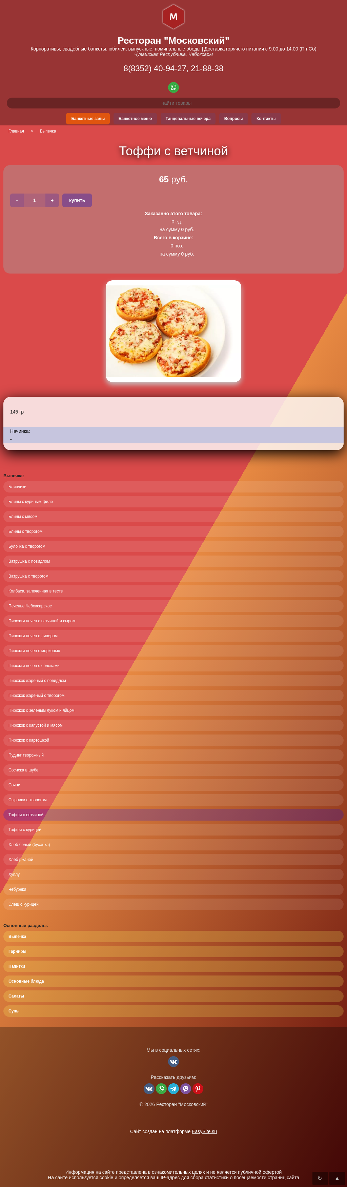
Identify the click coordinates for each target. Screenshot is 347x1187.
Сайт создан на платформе (173, 1131)
